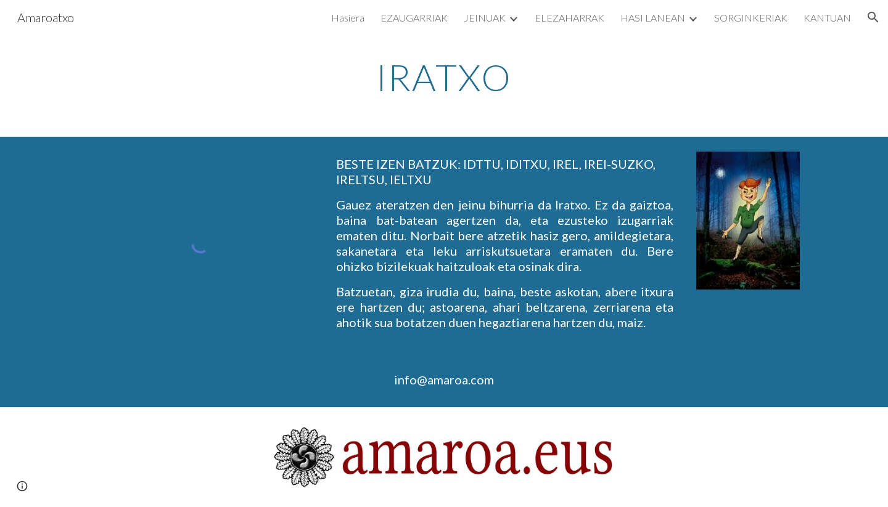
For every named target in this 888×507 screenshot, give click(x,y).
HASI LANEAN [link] (652, 17)
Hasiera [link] (347, 17)
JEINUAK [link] (485, 17)
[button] (873, 17)
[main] (444, 77)
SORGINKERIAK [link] (750, 17)
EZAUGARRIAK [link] (414, 17)
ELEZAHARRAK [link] (569, 17)
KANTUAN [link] (827, 17)
